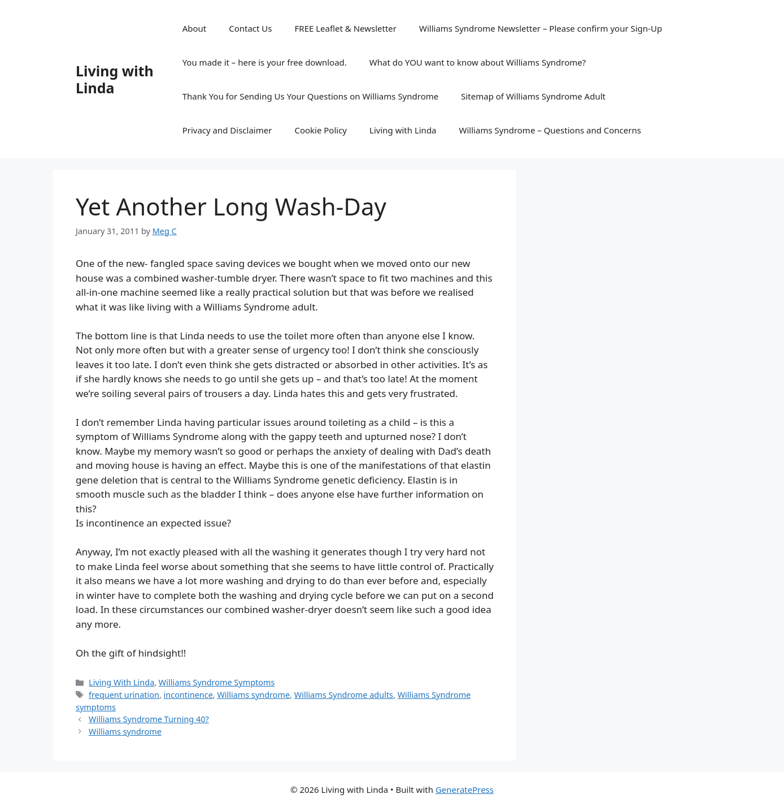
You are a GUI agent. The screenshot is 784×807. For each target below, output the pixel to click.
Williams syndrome (253, 694)
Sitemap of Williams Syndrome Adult (533, 96)
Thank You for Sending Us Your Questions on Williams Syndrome (310, 96)
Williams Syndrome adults (343, 694)
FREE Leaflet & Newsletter (346, 28)
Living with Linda (115, 79)
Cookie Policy (320, 130)
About (194, 28)
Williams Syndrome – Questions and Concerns (550, 130)
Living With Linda (121, 682)
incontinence (188, 694)
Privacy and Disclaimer (227, 130)
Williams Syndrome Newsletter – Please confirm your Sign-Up (540, 28)
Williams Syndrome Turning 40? (149, 719)
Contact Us (250, 28)
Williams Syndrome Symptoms (217, 682)
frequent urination (124, 694)
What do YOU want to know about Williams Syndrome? (477, 62)
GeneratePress (464, 789)
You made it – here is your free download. (264, 62)
